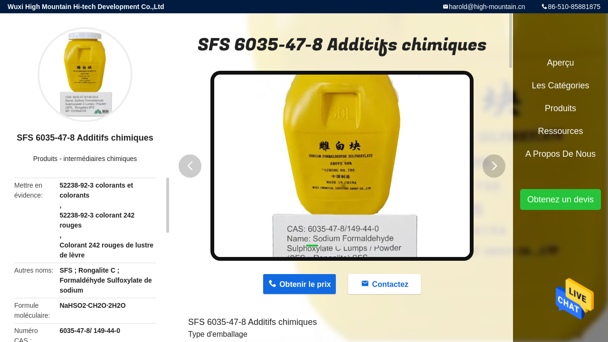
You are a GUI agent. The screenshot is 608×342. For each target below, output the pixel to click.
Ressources (560, 131)
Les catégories (560, 85)
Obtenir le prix (305, 284)
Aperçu (560, 62)
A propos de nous (560, 154)
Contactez (390, 284)
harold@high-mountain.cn (487, 6)
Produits (45, 158)
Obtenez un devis (560, 199)
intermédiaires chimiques (100, 158)
